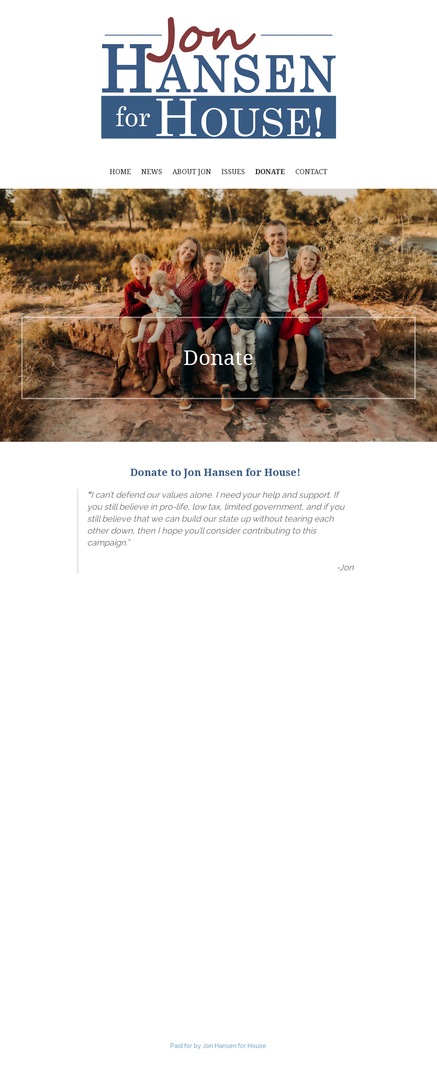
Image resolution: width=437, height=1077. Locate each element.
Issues (233, 172)
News (151, 172)
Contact (311, 172)
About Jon (191, 172)
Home (120, 172)
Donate (270, 172)
